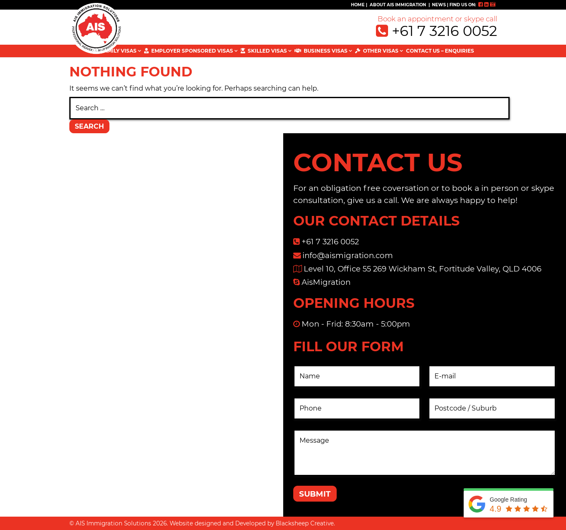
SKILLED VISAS (267, 51)
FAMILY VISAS (118, 51)
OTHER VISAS (380, 51)
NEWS (439, 5)
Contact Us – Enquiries (440, 51)
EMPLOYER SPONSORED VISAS (192, 51)
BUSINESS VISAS (326, 51)
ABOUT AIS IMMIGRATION (398, 5)
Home (358, 5)
